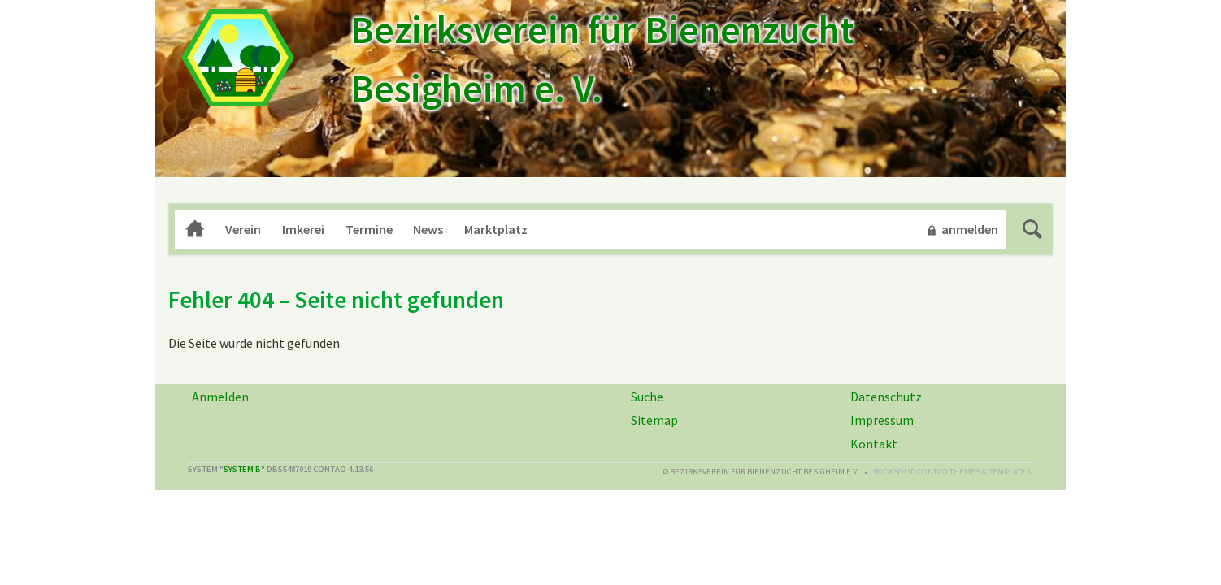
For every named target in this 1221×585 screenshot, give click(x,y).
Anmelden (220, 396)
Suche (1032, 229)
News (428, 229)
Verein (243, 229)
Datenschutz (886, 396)
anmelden (969, 229)
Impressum (882, 420)
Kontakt (873, 444)
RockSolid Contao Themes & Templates (952, 471)
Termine (369, 229)
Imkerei (303, 229)
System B (242, 469)
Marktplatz (496, 229)
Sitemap (654, 420)
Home (195, 229)
